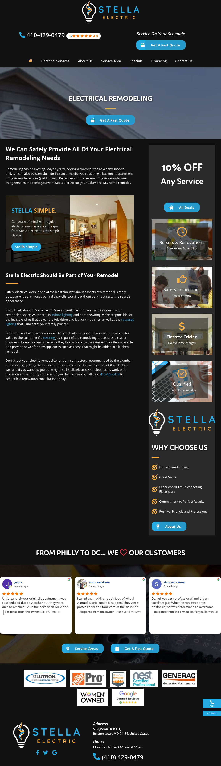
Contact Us (184, 61)
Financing (159, 61)
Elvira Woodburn (99, 582)
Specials (136, 61)
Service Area (111, 61)
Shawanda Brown (175, 582)
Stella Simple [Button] (26, 246)
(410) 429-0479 (118, 757)
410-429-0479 (46, 35)
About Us (85, 61)
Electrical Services (55, 61)
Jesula (18, 582)
